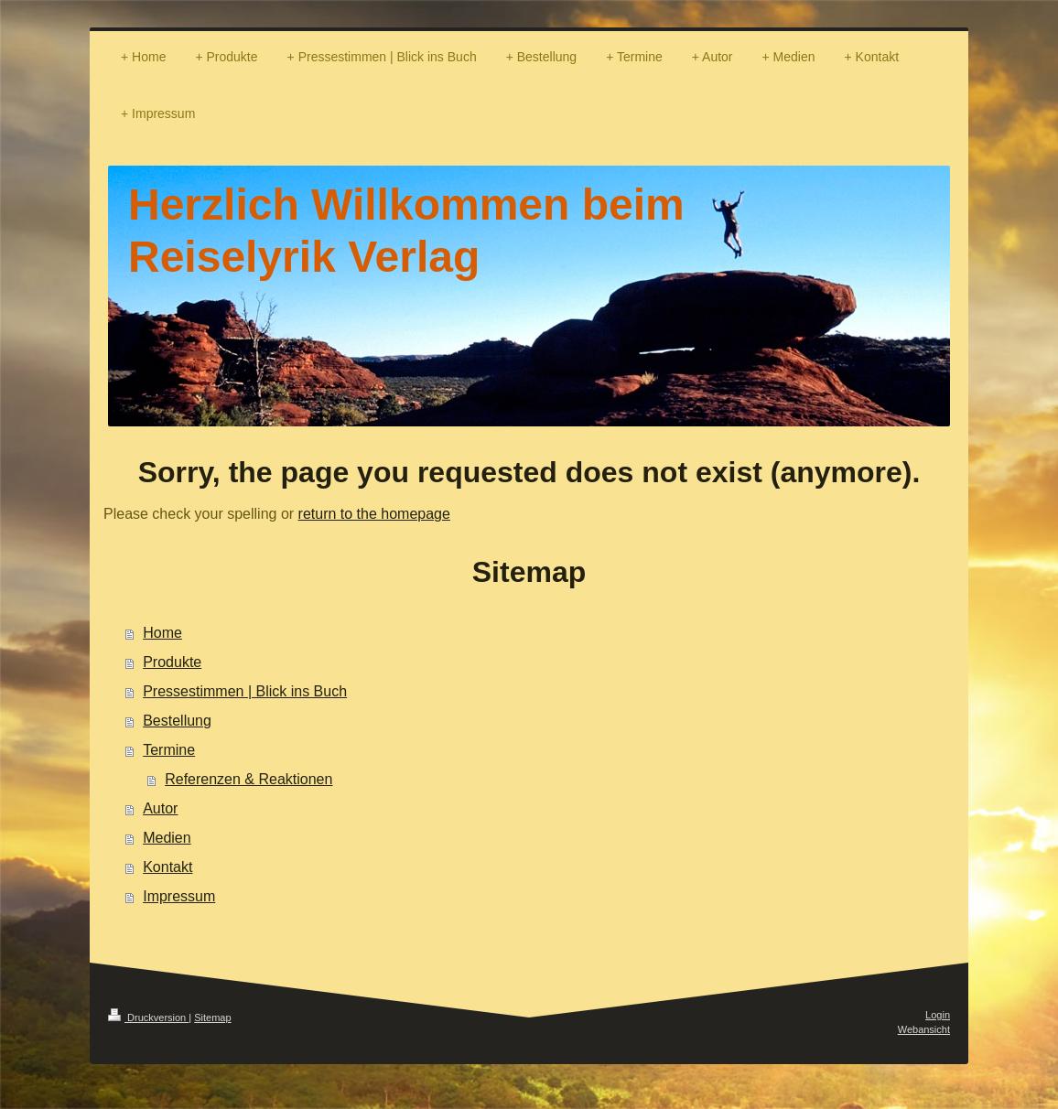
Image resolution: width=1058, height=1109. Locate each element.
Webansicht (924, 1029)
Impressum (179, 896)
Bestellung (177, 720)
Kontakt (167, 867)
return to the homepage (374, 514)
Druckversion (148, 1017)
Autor (160, 808)
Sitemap (212, 1017)
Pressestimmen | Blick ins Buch (245, 691)
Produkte (172, 662)
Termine (169, 750)
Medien (166, 837)
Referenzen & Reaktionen (248, 779)
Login (937, 1014)
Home (162, 633)
